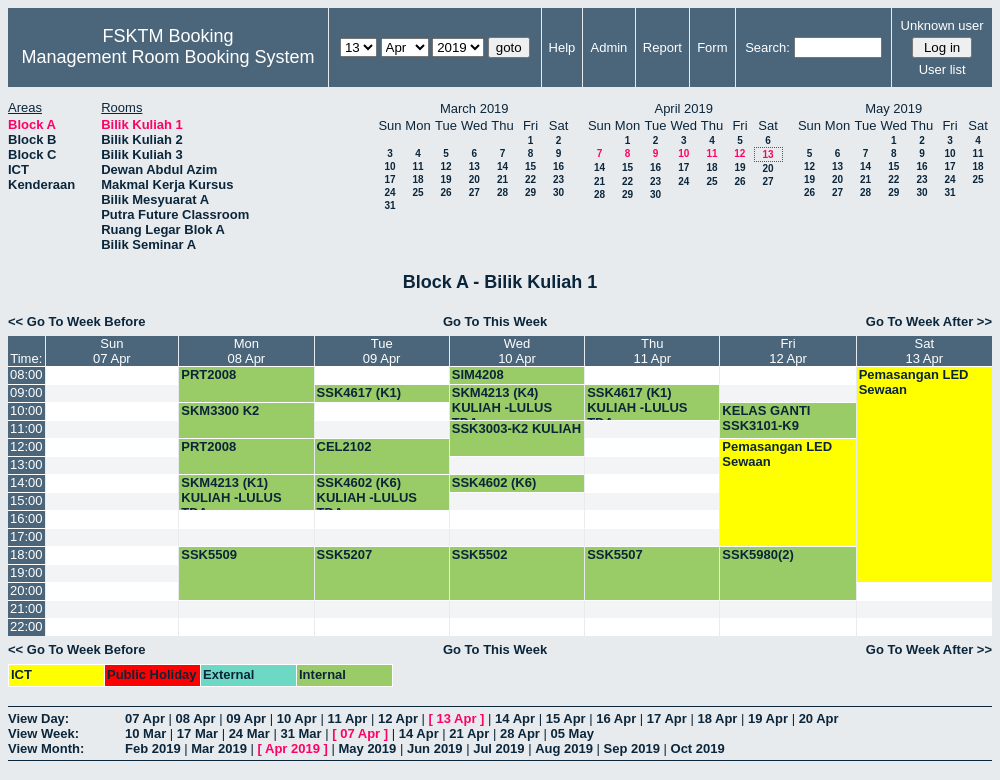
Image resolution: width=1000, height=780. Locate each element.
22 (530, 179)
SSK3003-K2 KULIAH (516, 428)
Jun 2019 (435, 748)
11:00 (26, 428)
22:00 (26, 626)
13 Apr (457, 718)
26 (445, 192)
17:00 (26, 536)
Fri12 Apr (788, 351)
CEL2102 (344, 446)
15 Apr (566, 718)
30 (558, 192)
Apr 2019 (292, 748)
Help (562, 47)
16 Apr (616, 718)
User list (942, 69)
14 (502, 166)
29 (530, 192)
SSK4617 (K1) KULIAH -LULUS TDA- (637, 407)
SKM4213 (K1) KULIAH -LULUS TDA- (231, 497)
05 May (572, 733)
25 (417, 192)
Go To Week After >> (929, 321)
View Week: (43, 733)
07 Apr (145, 718)
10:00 (26, 410)
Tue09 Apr (382, 351)
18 (417, 179)
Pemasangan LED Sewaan (914, 382)
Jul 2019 (498, 748)
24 (389, 192)
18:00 (26, 554)
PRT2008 (208, 374)
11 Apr (347, 718)
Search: (767, 47)
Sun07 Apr (112, 351)
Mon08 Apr (247, 351)
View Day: (38, 718)
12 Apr (398, 718)
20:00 (26, 590)
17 (389, 179)
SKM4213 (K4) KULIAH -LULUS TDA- (502, 407)
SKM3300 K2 (220, 410)
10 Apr (297, 718)
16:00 (26, 518)
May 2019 (367, 748)
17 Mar (197, 733)
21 (502, 179)
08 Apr (196, 718)
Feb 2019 (153, 748)
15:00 (26, 500)
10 (389, 166)
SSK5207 (345, 554)
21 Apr (469, 733)
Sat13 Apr (925, 351)
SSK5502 (480, 554)
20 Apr (819, 718)
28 (502, 192)
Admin (609, 47)
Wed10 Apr (517, 351)
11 (417, 166)
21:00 (26, 608)
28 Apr (520, 733)
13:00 (26, 464)
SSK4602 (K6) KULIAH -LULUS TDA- (367, 497)
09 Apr (246, 718)
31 (389, 205)
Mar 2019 (219, 748)
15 (530, 166)
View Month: (46, 748)
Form (712, 47)
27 (474, 192)
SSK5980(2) (758, 554)
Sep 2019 (632, 748)
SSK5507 (615, 554)
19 (445, 179)
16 (558, 166)
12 (445, 166)
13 (474, 166)
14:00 (26, 482)
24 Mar (249, 733)
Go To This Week (495, 321)
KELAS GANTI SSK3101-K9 (766, 418)
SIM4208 (478, 374)
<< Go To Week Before (77, 321)
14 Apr (515, 718)
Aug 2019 (564, 748)
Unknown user (942, 25)
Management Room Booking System (167, 57)
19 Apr (768, 718)
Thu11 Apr (652, 351)
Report (662, 47)
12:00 (26, 446)
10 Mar (145, 733)
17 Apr (667, 718)
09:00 (26, 392)
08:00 (26, 374)
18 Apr (717, 718)
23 (558, 179)
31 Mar (300, 733)
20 (474, 179)
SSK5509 (209, 554)
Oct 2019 (698, 748)
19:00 (26, 572)
